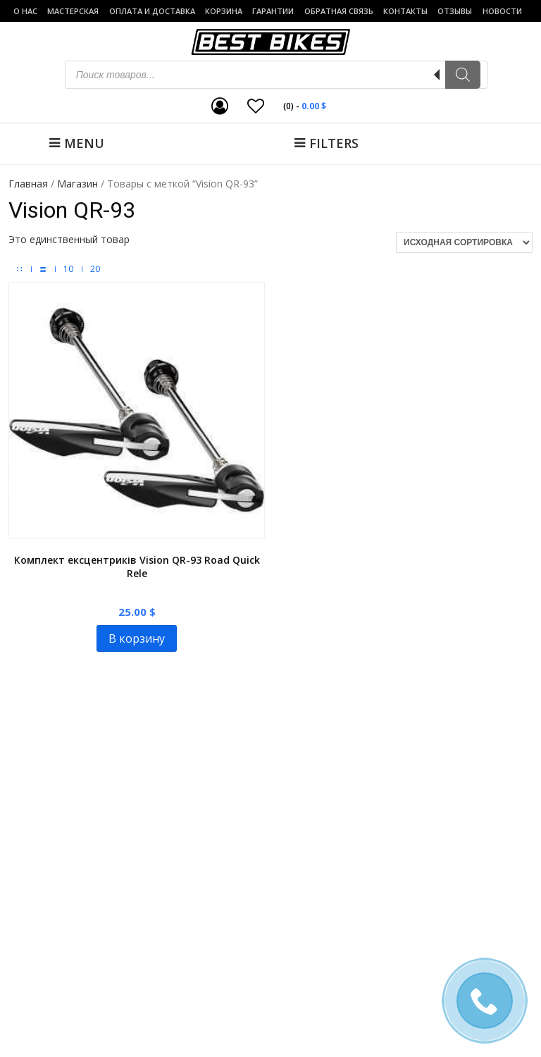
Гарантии (273, 11)
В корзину (136, 638)
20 (95, 269)
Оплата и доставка (152, 11)
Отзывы (454, 11)
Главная (28, 183)
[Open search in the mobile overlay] (276, 75)
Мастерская (73, 11)
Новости (502, 11)
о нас (25, 11)
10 (68, 269)
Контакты (405, 11)
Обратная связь (338, 11)
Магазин (77, 183)
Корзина (223, 11)
